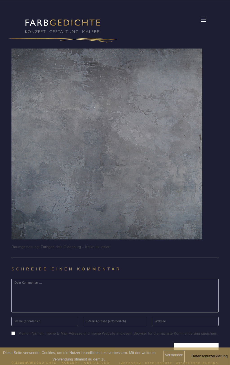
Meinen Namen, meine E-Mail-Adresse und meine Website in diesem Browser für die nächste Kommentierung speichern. (118, 334)
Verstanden (174, 355)
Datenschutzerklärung (209, 356)
